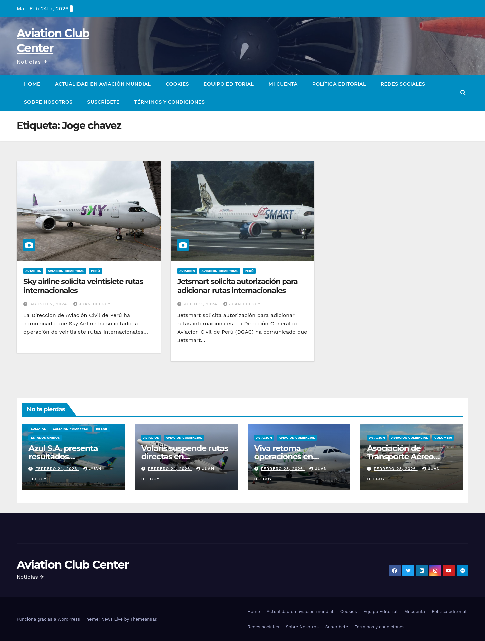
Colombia (443, 437)
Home (32, 84)
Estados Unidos (45, 437)
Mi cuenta (282, 84)
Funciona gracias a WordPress (49, 619)
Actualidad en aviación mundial (103, 84)
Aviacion (33, 271)
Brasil (102, 429)
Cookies (177, 84)
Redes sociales (403, 84)
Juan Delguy (92, 304)
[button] (463, 93)
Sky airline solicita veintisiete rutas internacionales (83, 286)
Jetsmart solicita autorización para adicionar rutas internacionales (237, 286)
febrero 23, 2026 (283, 468)
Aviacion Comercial (66, 271)
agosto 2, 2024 (49, 304)
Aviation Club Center (73, 565)
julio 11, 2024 (201, 304)
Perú (95, 271)
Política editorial (339, 84)
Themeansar (143, 619)
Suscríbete (103, 102)
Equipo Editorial (229, 84)
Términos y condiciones (169, 102)
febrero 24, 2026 (57, 468)
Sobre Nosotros (48, 102)
